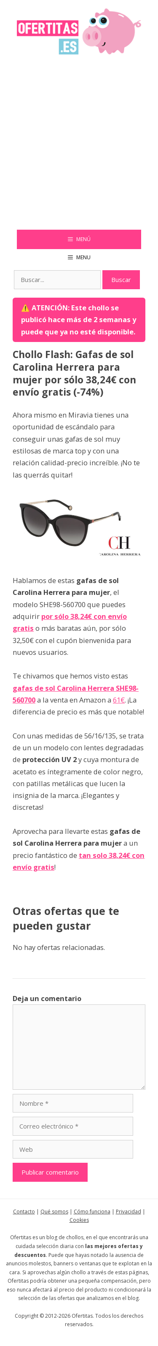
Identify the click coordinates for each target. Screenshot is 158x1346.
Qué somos (54, 1211)
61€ (119, 700)
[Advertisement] (79, 146)
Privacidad (128, 1211)
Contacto (24, 1211)
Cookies (79, 1220)
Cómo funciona (92, 1211)
